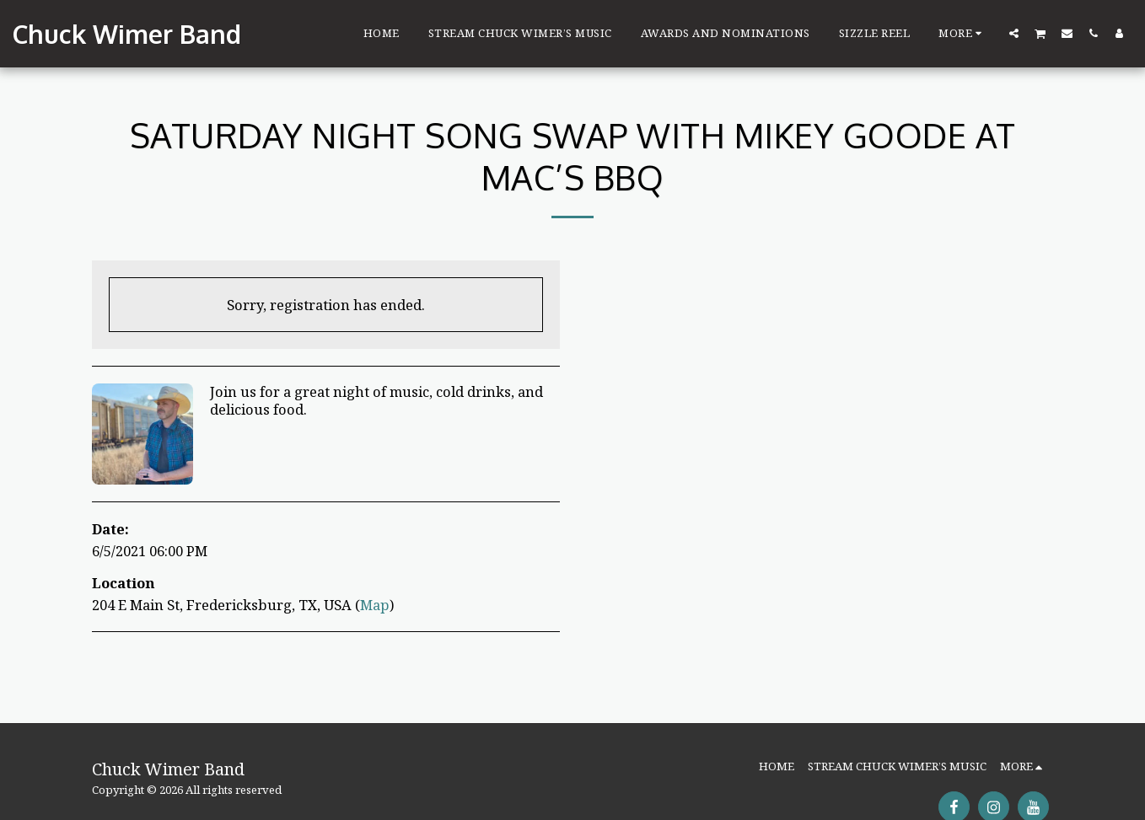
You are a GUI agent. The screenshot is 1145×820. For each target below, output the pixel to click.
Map (375, 604)
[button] (1014, 33)
